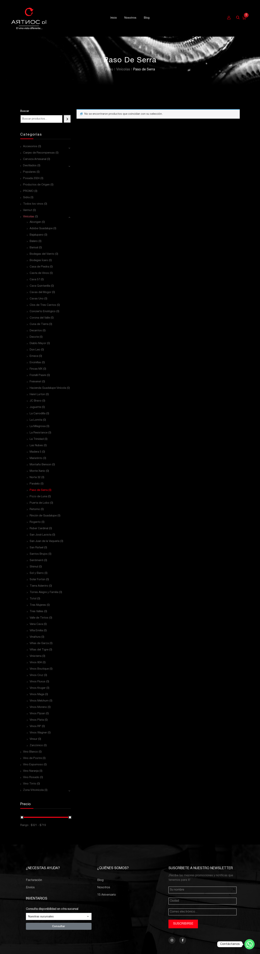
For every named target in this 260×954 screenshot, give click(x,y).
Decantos (36, 330)
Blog (100, 880)
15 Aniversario (106, 895)
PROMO (28, 191)
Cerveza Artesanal (34, 159)
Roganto (35, 522)
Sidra (26, 197)
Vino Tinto (29, 783)
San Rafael (36, 547)
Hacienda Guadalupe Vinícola (48, 388)
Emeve (34, 356)
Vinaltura (35, 637)
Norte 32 (35, 477)
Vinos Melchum (39, 700)
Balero (34, 241)
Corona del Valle (40, 317)
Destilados (30, 165)
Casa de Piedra (39, 266)
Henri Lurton (37, 394)
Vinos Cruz (36, 675)
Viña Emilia (36, 630)
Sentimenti (36, 560)
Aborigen (35, 222)
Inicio (109, 69)
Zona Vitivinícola (33, 790)
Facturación (34, 880)
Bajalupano (37, 235)
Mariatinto (36, 458)
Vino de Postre (32, 758)
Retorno (35, 509)
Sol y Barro (37, 573)
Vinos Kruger (38, 688)
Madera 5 (35, 452)
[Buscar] (67, 119)
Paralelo (35, 483)
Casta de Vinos (39, 273)
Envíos (30, 887)
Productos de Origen (36, 184)
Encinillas (35, 362)
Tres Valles (36, 611)
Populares (29, 172)
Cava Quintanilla (40, 286)
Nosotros (103, 887)
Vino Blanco (30, 752)
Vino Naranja (31, 771)
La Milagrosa (38, 426)
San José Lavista (40, 535)
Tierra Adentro (39, 586)
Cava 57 (35, 279)
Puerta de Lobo (39, 503)
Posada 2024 (31, 178)
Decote (34, 337)
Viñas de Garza (39, 643)
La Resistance (38, 432)
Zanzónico (36, 745)
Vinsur (33, 739)
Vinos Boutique (39, 669)
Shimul (34, 566)
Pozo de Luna (38, 496)
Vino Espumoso (33, 764)
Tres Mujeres (38, 605)
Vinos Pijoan (37, 713)
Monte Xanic (37, 471)
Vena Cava (36, 624)
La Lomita (36, 420)
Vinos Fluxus (37, 681)
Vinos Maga (37, 694)
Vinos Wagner (38, 732)
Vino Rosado (31, 777)
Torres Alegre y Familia (44, 592)
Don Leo (35, 349)
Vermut (27, 210)
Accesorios (30, 146)
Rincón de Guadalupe (43, 515)
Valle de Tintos (39, 617)
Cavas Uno (37, 298)
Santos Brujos (39, 554)
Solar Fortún (37, 579)
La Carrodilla (37, 413)
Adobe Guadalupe (41, 228)
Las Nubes (36, 445)
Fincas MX (36, 369)
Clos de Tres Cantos (43, 305)
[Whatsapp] (249, 944)
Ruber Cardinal (39, 528)
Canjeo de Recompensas (39, 152)
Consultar (58, 926)
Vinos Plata (37, 720)
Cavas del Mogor (40, 292)
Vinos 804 (36, 662)
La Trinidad (37, 439)
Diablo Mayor (38, 343)
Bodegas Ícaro (39, 260)
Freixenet (35, 381)
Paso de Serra (39, 490)
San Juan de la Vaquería (44, 541)
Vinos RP (35, 726)
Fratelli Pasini (38, 375)
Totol (33, 598)
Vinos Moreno (38, 707)
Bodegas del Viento (42, 254)
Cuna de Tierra (39, 324)
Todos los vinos (33, 204)
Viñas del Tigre (39, 649)
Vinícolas (123, 69)
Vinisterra (35, 656)
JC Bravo (35, 400)
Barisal (34, 247)
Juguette (35, 407)
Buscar (24, 111)
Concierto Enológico (43, 311)
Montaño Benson (40, 464)
